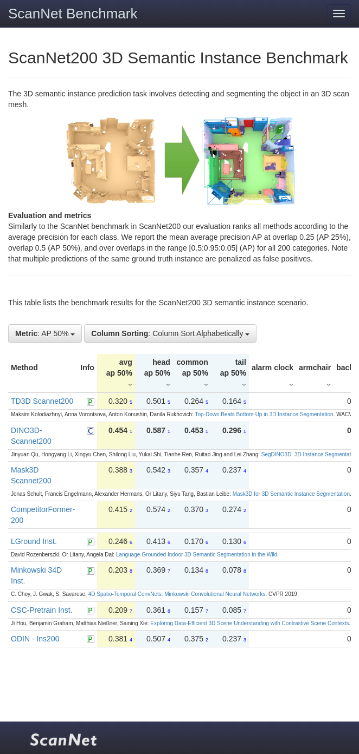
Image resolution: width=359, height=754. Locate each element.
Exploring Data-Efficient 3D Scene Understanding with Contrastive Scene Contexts (249, 623)
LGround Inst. (34, 541)
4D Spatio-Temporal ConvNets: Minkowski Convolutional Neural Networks (177, 594)
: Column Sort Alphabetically (170, 333)
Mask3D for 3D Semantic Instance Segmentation (291, 494)
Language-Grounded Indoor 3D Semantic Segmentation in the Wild (196, 555)
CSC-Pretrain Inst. (42, 610)
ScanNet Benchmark (72, 13)
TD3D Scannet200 (42, 401)
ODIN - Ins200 (35, 638)
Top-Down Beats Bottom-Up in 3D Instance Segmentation (264, 414)
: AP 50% (45, 333)
